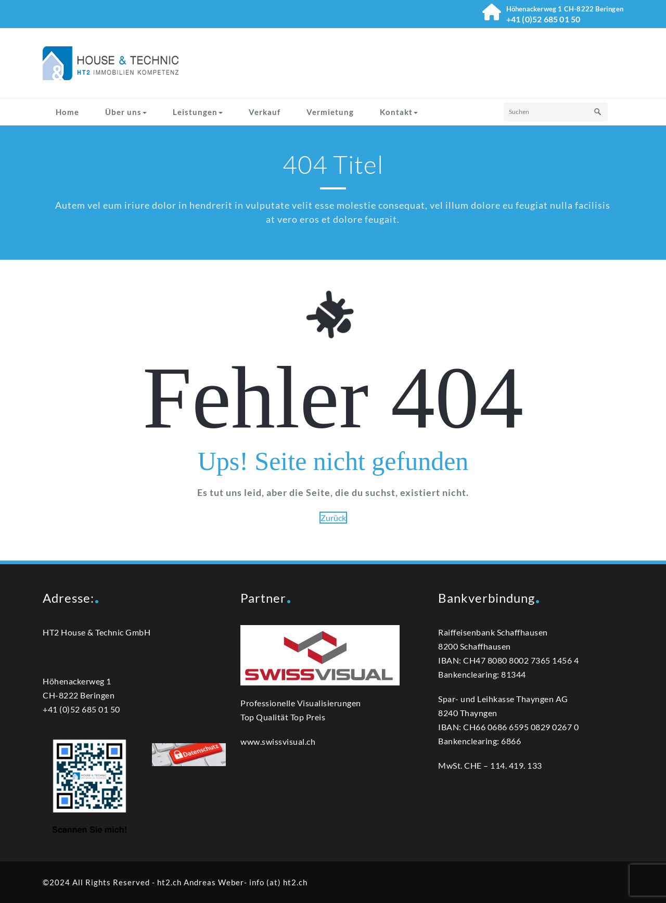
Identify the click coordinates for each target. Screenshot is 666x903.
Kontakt (399, 112)
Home (67, 112)
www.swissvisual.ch (277, 741)
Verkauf (264, 112)
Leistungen (198, 112)
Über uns (126, 112)
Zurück (333, 518)
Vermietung (330, 112)
